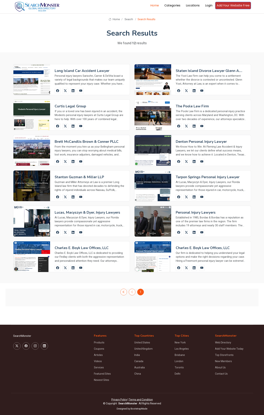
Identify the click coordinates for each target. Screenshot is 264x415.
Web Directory (223, 342)
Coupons (99, 348)
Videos (98, 361)
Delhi (177, 373)
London (179, 361)
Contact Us (221, 373)
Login (208, 5)
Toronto (179, 367)
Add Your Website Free (233, 5)
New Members (223, 361)
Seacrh (129, 19)
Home (154, 5)
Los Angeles (182, 348)
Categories (172, 5)
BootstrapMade (139, 408)
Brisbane (180, 355)
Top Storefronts (224, 355)
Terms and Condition (141, 399)
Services (99, 367)
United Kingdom (143, 348)
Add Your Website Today (229, 348)
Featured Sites (102, 373)
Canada (138, 361)
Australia (139, 367)
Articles (98, 355)
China (137, 373)
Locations (193, 5)
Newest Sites (101, 380)
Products (99, 342)
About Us (220, 367)
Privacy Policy (119, 399)
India (137, 355)
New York (180, 342)
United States (142, 342)
